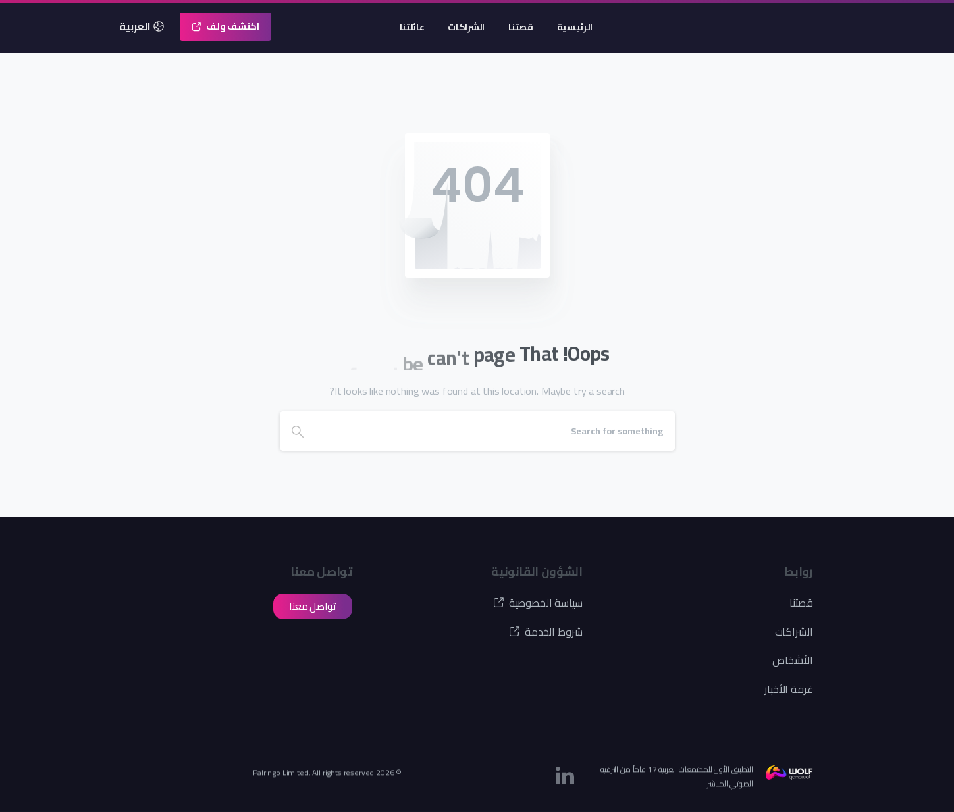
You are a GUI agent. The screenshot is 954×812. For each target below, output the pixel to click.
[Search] (495, 431)
